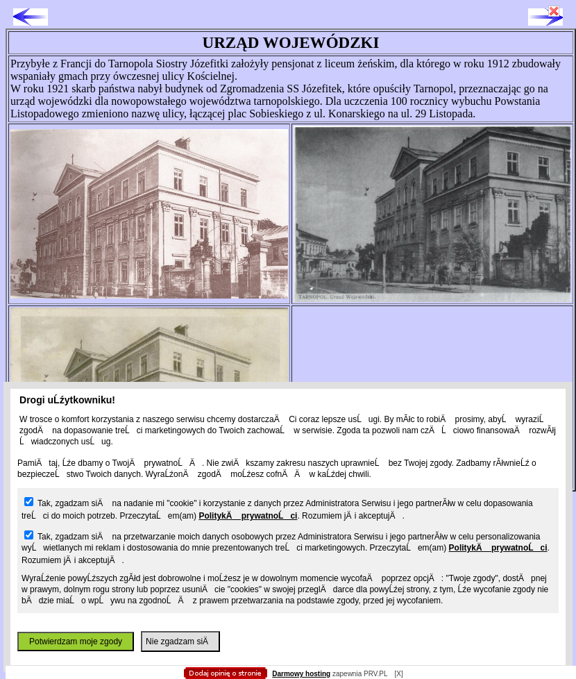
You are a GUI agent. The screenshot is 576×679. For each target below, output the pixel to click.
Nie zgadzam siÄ (180, 641)
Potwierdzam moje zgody (75, 641)
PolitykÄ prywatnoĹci (247, 516)
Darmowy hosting (301, 674)
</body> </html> (288, 69)
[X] (398, 674)
